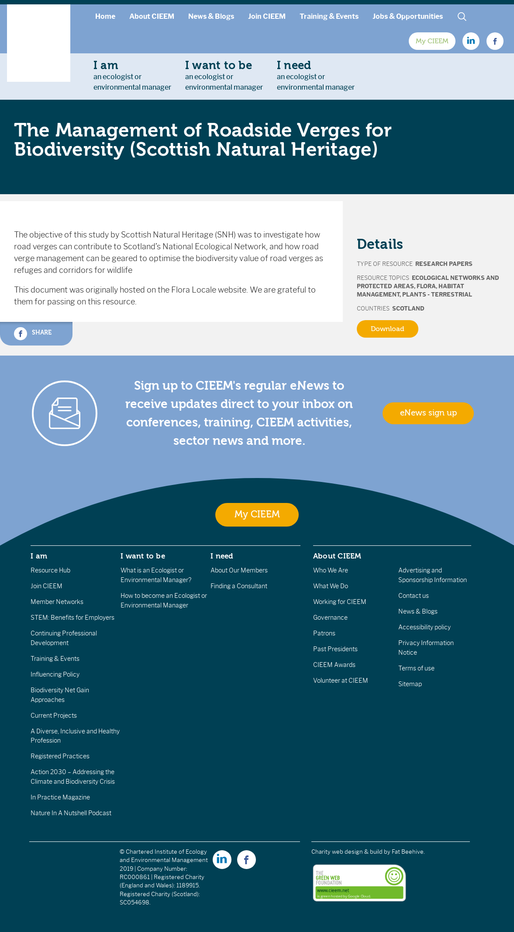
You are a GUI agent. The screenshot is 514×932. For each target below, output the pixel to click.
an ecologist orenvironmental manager (132, 75)
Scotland (408, 308)
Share (33, 333)
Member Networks (57, 602)
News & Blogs (211, 16)
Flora (426, 286)
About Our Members (239, 570)
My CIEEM (432, 41)
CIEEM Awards (334, 665)
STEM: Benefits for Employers (72, 617)
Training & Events (329, 16)
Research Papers (444, 264)
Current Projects (54, 715)
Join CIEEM (267, 16)
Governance (330, 617)
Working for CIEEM (339, 602)
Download (387, 329)
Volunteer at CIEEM (340, 680)
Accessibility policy (424, 627)
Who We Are (330, 570)
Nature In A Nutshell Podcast (71, 813)
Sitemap (410, 684)
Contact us (413, 596)
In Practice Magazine (60, 797)
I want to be (143, 556)
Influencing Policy (55, 674)
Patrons (324, 633)
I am (39, 556)
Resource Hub (50, 570)
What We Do (330, 586)
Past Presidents (335, 649)
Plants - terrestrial (437, 294)
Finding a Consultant (238, 586)
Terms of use (416, 668)
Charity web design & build (347, 851)
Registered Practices (60, 756)
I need (221, 556)
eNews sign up (428, 413)
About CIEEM (151, 16)
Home (105, 16)
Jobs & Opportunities (408, 16)
